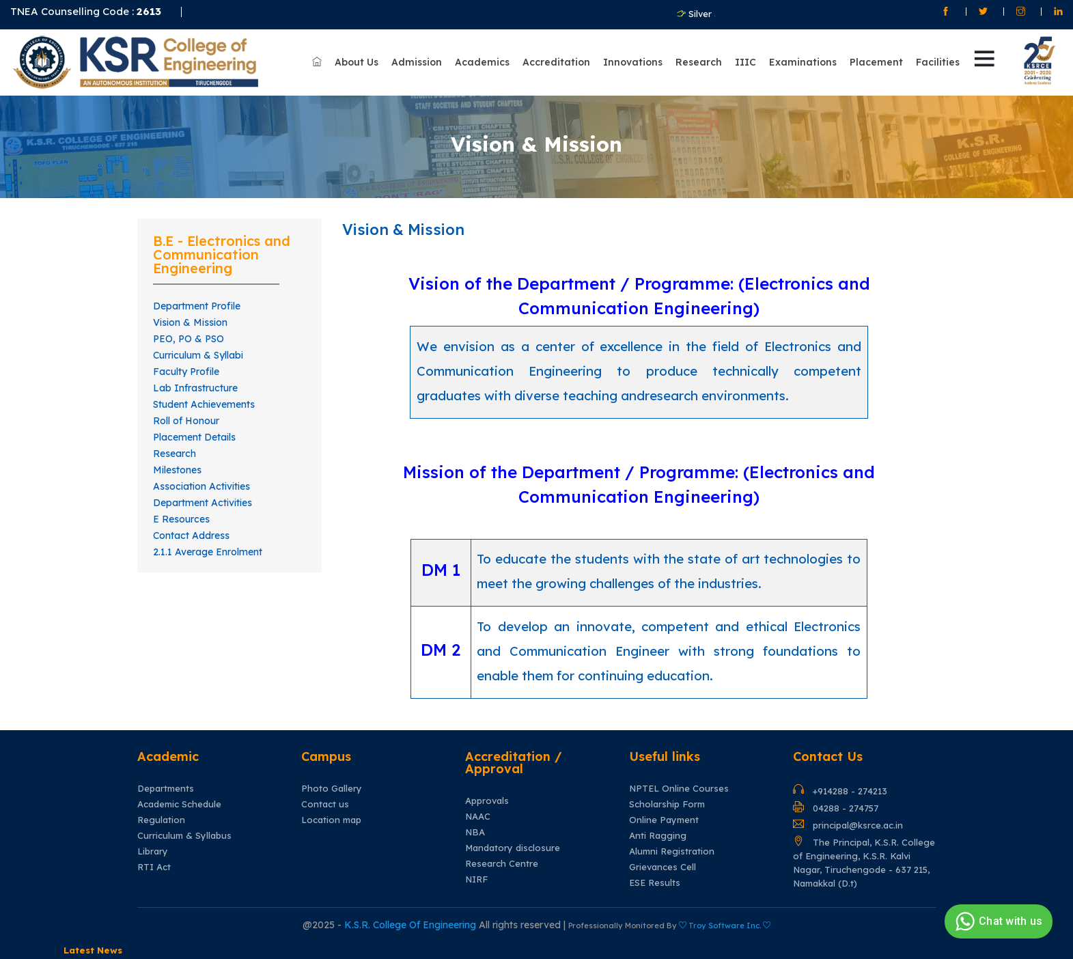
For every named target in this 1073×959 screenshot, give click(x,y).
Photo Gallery (331, 788)
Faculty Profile (186, 371)
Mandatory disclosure (512, 848)
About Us (356, 62)
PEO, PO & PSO (188, 339)
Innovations (633, 62)
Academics (482, 62)
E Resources (181, 519)
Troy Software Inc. (724, 925)
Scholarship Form (667, 804)
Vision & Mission (190, 322)
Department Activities (202, 503)
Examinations (803, 62)
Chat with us (996, 921)
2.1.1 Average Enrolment (207, 552)
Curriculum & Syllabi (198, 355)
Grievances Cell (662, 867)
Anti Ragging (657, 835)
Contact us (325, 804)
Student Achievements (204, 404)
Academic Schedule (179, 804)
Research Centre (501, 863)
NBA (475, 832)
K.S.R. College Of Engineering (411, 925)
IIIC (745, 62)
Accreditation (556, 62)
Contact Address (191, 535)
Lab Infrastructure (195, 388)
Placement (876, 62)
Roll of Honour (186, 421)
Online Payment (664, 820)
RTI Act (154, 867)
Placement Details (194, 437)
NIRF (476, 879)
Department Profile (196, 306)
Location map (331, 820)
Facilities (938, 62)
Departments (165, 788)
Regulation (161, 820)
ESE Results (654, 882)
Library (152, 851)
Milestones (177, 470)
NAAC (477, 816)
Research (698, 62)
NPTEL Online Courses (679, 788)
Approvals (487, 800)
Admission (416, 62)
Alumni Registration (671, 851)
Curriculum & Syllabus (184, 835)
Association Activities (201, 486)
